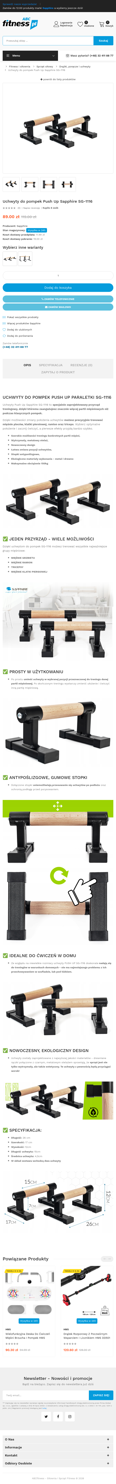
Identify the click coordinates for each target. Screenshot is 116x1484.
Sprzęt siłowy (45, 66)
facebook (58, 1416)
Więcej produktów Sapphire (23, 323)
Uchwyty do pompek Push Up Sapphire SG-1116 (36, 70)
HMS (8, 1329)
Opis (27, 365)
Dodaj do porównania (20, 335)
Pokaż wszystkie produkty (22, 317)
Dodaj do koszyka (58, 287)
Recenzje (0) (81, 365)
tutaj (44, 1408)
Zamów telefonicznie (58, 299)
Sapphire (22, 226)
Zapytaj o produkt (58, 372)
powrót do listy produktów (58, 79)
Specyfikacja (51, 365)
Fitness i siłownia (19, 66)
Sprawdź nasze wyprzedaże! (20, 4)
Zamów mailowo (58, 307)
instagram (70, 1416)
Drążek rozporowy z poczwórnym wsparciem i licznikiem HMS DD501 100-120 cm (86, 1337)
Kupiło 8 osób (50, 208)
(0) (19, 208)
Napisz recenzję (31, 208)
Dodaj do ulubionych (19, 329)
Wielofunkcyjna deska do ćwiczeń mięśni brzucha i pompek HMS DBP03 (27, 1337)
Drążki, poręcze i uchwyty (74, 66)
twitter (46, 1416)
